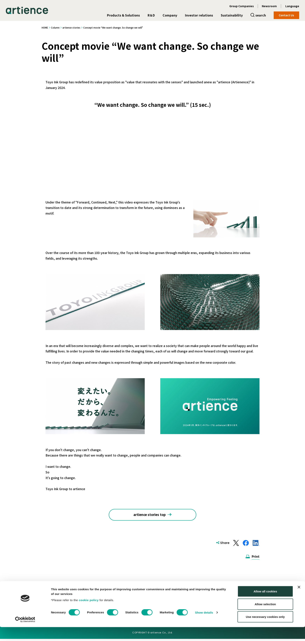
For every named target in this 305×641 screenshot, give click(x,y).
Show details (204, 626)
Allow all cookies (265, 605)
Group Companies (241, 6)
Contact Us (286, 15)
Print (255, 558)
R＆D (151, 15)
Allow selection (265, 618)
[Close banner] (299, 601)
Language (292, 6)
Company (170, 15)
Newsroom (269, 6)
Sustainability (232, 15)
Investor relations (199, 15)
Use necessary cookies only (265, 630)
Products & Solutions (123, 15)
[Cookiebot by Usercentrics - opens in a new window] (25, 633)
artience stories (71, 27)
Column (55, 27)
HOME (45, 27)
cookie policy (89, 613)
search (260, 15)
